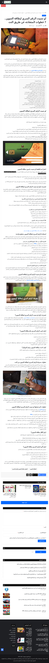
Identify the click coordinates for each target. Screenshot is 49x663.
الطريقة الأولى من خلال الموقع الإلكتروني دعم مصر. (34, 93)
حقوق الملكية (12, 632)
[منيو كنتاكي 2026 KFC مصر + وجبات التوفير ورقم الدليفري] (6, 595)
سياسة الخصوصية (12, 634)
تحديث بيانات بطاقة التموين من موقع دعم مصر (33, 230)
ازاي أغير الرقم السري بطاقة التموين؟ (37, 107)
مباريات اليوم (13, 640)
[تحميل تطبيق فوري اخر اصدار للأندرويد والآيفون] (20, 649)
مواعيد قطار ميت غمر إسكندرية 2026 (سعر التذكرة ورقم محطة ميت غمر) (32, 599)
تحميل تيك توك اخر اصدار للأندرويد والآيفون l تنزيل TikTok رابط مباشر (28, 641)
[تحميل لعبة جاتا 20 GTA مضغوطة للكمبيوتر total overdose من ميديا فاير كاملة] (20, 630)
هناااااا (31, 414)
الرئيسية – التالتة (12, 630)
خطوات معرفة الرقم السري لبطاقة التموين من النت (34, 102)
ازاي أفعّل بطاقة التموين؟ (40, 105)
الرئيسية (44, 12)
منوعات (40, 12)
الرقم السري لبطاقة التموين (29, 317)
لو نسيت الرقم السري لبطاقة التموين (37, 83)
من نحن (13, 642)
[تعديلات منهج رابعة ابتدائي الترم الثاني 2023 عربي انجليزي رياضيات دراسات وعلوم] (9, 488)
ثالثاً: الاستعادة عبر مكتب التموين (38, 90)
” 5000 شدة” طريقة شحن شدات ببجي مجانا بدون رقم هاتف (35, 605)
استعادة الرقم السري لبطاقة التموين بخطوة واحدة (35, 92)
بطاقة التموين (33, 469)
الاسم (45, 527)
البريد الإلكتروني (20, 532)
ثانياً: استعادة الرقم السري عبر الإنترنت (37, 89)
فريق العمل (13, 636)
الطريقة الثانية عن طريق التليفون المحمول (36, 95)
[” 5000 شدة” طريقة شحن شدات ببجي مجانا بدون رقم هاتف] (6, 607)
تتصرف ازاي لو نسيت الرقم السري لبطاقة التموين (35, 86)
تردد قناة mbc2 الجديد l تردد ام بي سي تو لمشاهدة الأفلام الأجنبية (34, 588)
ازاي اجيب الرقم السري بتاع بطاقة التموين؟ (36, 99)
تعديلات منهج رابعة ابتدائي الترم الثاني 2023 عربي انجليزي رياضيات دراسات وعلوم (9, 494)
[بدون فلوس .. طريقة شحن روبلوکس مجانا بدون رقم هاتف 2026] (6, 612)
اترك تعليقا (24, 502)
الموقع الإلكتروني (43, 532)
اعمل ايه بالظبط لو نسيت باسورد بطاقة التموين (35, 84)
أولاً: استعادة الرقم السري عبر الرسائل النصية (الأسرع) (34, 87)
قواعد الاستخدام (12, 638)
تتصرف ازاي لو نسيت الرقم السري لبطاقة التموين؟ (34, 98)
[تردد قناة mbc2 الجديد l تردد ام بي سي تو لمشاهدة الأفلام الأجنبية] (6, 590)
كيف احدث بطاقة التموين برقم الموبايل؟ (37, 101)
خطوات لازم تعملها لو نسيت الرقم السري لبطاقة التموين (33, 104)
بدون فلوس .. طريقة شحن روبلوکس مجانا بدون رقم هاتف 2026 (34, 610)
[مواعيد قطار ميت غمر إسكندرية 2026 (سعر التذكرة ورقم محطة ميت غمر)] (6, 601)
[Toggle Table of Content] (43, 81)
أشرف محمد (38, 25)
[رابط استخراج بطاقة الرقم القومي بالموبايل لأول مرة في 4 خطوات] (39, 488)
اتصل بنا (13, 628)
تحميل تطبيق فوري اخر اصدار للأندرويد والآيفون (28, 648)
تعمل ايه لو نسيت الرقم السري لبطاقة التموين (35, 96)
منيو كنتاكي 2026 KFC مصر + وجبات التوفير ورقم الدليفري (35, 593)
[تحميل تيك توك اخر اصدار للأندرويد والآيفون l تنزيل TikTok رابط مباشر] (20, 640)
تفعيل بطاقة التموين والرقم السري (19, 469)
